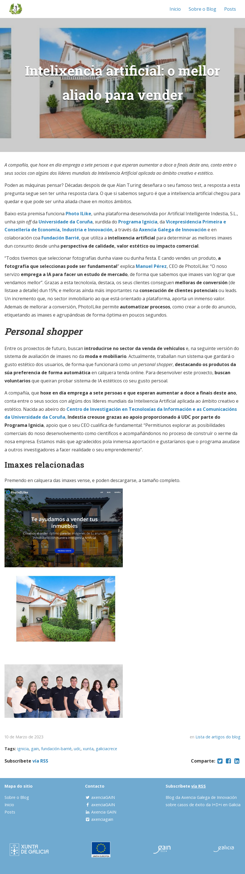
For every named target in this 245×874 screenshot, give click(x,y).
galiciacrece (106, 748)
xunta (88, 748)
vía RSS (40, 761)
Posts (230, 9)
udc (77, 748)
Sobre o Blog (202, 9)
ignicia (23, 748)
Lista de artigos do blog (217, 736)
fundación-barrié (56, 748)
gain (35, 748)
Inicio (175, 9)
